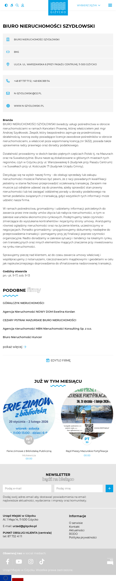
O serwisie (76, 523)
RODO (73, 534)
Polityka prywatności (83, 537)
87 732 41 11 (15, 536)
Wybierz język (87, 5)
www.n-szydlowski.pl (29, 105)
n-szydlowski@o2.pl (27, 93)
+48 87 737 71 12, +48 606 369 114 (32, 81)
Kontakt (74, 526)
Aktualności (77, 530)
